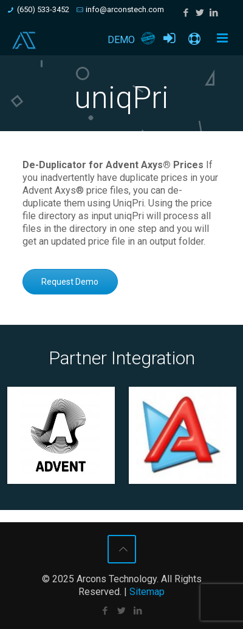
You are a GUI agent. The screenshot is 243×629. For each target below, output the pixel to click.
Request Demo (69, 282)
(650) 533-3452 (43, 9)
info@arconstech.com (125, 9)
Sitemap (147, 591)
